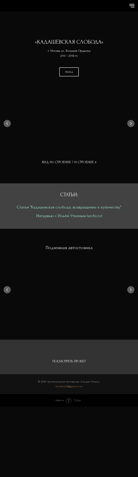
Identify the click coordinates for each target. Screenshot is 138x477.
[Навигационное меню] (131, 6)
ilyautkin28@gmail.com (69, 386)
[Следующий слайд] (130, 123)
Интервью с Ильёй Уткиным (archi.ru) (69, 215)
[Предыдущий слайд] (7, 123)
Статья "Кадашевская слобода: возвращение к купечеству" (69, 207)
